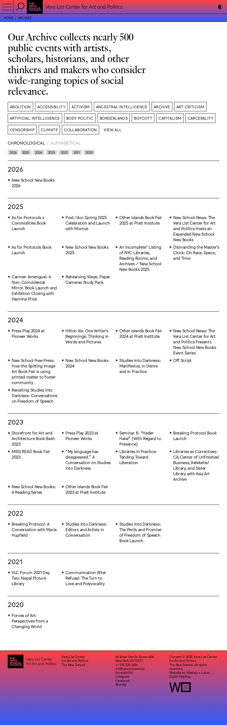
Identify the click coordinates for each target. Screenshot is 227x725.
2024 (38, 152)
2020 (89, 152)
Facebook (122, 680)
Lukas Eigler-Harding (189, 674)
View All (113, 129)
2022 (64, 152)
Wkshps (191, 672)
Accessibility (124, 672)
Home (9, 18)
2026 (13, 152)
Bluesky (120, 684)
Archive (25, 18)
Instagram (122, 676)
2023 (51, 152)
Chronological (26, 142)
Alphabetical (66, 142)
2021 (76, 152)
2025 (26, 152)
